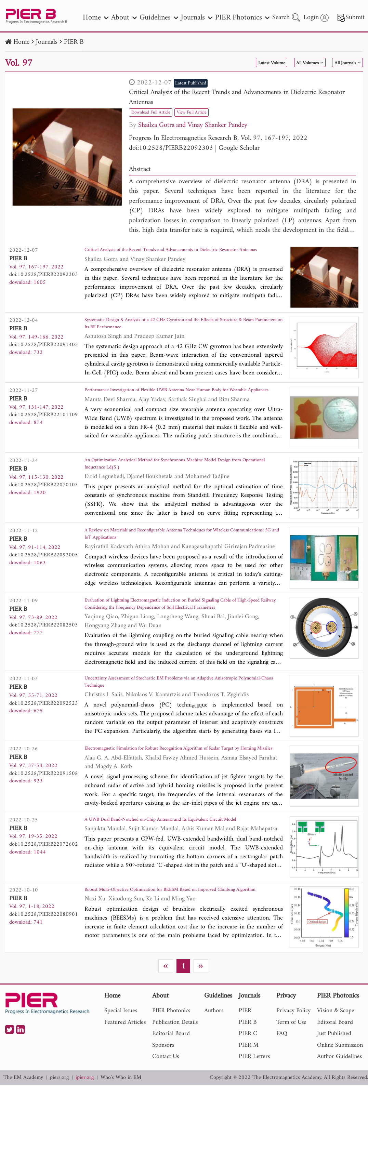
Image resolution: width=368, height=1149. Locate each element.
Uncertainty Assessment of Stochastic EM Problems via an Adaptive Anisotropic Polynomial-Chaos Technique (175, 714)
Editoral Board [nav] (335, 1077)
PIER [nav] (245, 1066)
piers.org (59, 1133)
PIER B (74, 42)
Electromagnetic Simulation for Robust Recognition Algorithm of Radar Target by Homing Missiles (180, 788)
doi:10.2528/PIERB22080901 (43, 965)
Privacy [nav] (286, 1051)
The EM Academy (23, 1133)
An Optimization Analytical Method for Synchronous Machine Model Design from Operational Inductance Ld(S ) (178, 480)
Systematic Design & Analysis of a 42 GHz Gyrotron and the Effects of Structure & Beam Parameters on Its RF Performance (179, 331)
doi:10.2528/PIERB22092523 (43, 732)
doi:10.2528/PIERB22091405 (43, 349)
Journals (46, 42)
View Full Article (212, 112)
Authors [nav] (213, 1066)
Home (21, 42)
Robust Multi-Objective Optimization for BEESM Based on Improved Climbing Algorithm (178, 946)
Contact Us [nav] (165, 1112)
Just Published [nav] (334, 1089)
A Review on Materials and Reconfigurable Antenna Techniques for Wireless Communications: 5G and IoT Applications (174, 555)
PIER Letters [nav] (254, 1112)
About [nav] (124, 17)
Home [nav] (95, 17)
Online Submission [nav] (340, 1100)
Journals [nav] (196, 17)
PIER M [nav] (249, 1100)
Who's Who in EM (121, 1133)
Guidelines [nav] (159, 17)
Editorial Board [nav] (171, 1089)
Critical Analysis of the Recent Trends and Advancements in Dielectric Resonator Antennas (237, 97)
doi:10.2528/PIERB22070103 (43, 499)
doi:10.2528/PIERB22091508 (43, 807)
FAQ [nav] (281, 1089)
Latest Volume (235, 63)
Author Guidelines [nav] (339, 1112)
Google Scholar (239, 148)
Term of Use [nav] (291, 1077)
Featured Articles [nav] (125, 1077)
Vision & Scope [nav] (335, 1066)
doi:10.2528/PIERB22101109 (43, 424)
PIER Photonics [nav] (242, 17)
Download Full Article (158, 112)
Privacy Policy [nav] (293, 1066)
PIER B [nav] (248, 1077)
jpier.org (85, 1133)
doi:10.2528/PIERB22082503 (43, 648)
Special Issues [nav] (120, 1066)
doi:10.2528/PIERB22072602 (43, 890)
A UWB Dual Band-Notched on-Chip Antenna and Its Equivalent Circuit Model (182, 872)
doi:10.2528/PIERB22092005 (43, 574)
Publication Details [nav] (175, 1077)
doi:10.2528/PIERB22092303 (171, 148)
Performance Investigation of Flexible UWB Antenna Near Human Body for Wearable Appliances (180, 405)
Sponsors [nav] (163, 1100)
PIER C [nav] (248, 1089)
